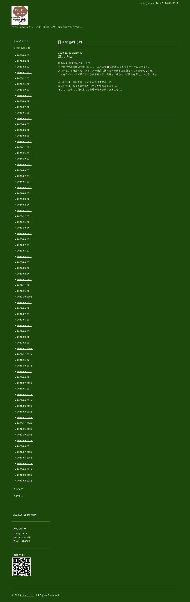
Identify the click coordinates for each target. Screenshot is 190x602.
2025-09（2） (24, 95)
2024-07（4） (24, 176)
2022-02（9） (24, 343)
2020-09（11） (25, 440)
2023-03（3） (24, 268)
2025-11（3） (24, 84)
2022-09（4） (24, 302)
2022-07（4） (24, 314)
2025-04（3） (24, 124)
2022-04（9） (24, 331)
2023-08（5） (24, 239)
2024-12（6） (24, 147)
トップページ (20, 41)
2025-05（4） (24, 118)
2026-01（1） (24, 72)
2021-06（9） (24, 389)
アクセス (18, 495)
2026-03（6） (24, 61)
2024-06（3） (24, 182)
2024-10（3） (24, 159)
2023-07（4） (24, 245)
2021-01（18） (25, 417)
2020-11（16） (25, 429)
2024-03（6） (24, 199)
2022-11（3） (24, 291)
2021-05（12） (25, 394)
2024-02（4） (24, 205)
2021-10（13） (25, 366)
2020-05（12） (25, 463)
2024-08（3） (24, 170)
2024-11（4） (24, 153)
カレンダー (19, 489)
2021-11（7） (24, 360)
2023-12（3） (24, 216)
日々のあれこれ (21, 48)
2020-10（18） (25, 435)
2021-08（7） (24, 377)
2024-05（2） (24, 187)
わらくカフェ (27, 595)
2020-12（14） (25, 423)
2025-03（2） (24, 130)
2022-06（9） (24, 320)
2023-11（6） (24, 222)
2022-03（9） (24, 337)
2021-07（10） (25, 383)
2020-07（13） (25, 452)
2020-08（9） (24, 446)
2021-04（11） (25, 400)
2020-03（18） (25, 475)
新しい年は (65, 56)
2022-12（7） (24, 285)
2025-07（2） (24, 107)
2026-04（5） (24, 55)
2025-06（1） (24, 113)
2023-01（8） (24, 279)
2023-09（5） (24, 233)
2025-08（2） (24, 101)
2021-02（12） (25, 412)
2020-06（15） (25, 458)
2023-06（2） (24, 251)
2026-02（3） (24, 67)
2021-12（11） (25, 354)
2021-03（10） (25, 406)
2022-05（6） (24, 325)
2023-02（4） (24, 274)
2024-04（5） (24, 193)
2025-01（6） (24, 141)
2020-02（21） (25, 481)
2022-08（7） (24, 308)
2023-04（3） (24, 262)
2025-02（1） (24, 136)
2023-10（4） (24, 228)
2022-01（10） (25, 348)
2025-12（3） (24, 78)
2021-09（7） (24, 371)
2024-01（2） (24, 210)
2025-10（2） (24, 90)
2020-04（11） (25, 469)
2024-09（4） (24, 164)
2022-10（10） (25, 297)
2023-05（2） (24, 256)
